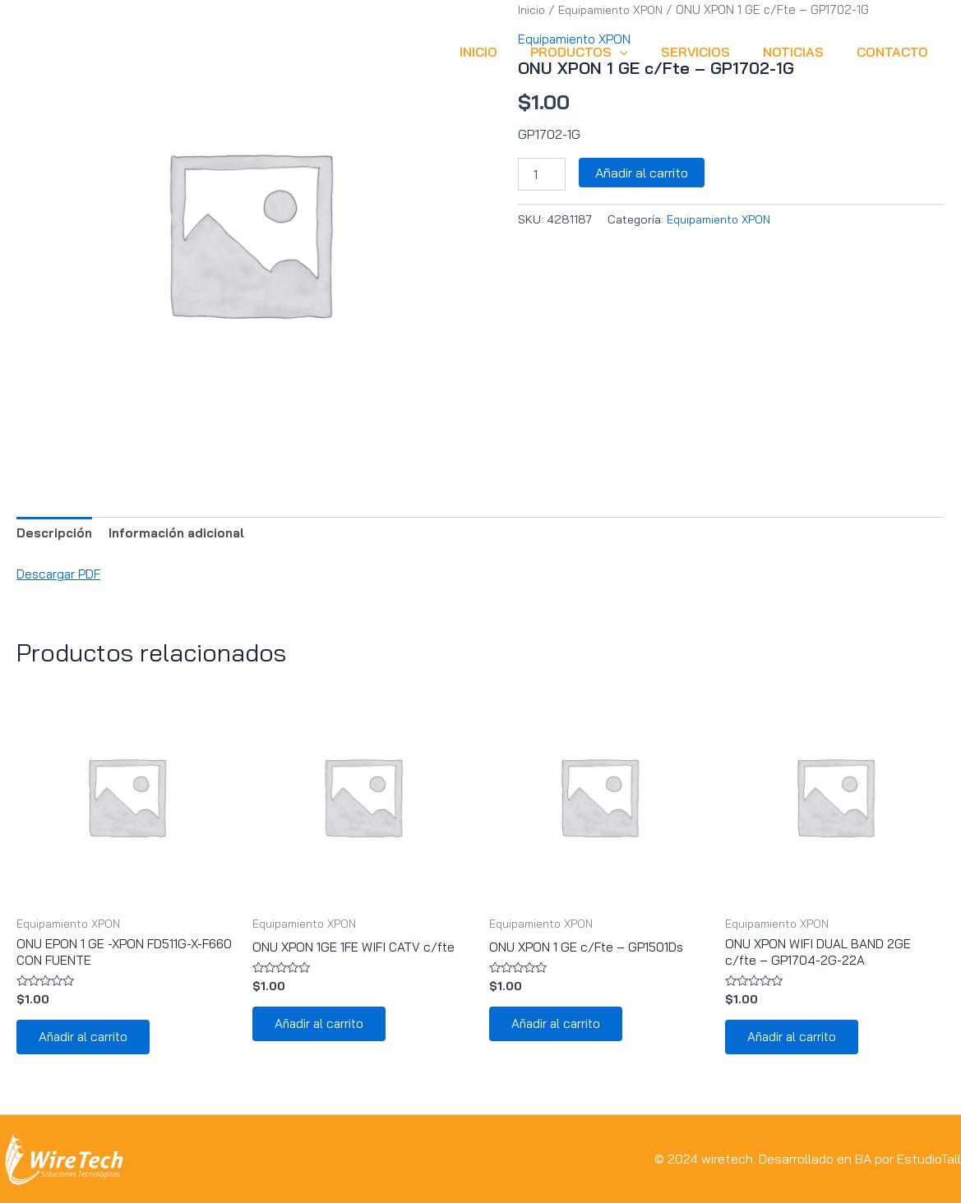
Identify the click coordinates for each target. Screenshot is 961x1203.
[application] (643, 52)
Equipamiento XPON (720, 219)
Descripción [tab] (56, 534)
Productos (602, 52)
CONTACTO (895, 52)
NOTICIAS (803, 52)
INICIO (508, 52)
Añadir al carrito (641, 172)
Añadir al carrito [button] (87, 1043)
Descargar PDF (60, 575)
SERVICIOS (711, 52)
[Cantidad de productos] (542, 174)
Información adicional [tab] (185, 534)
